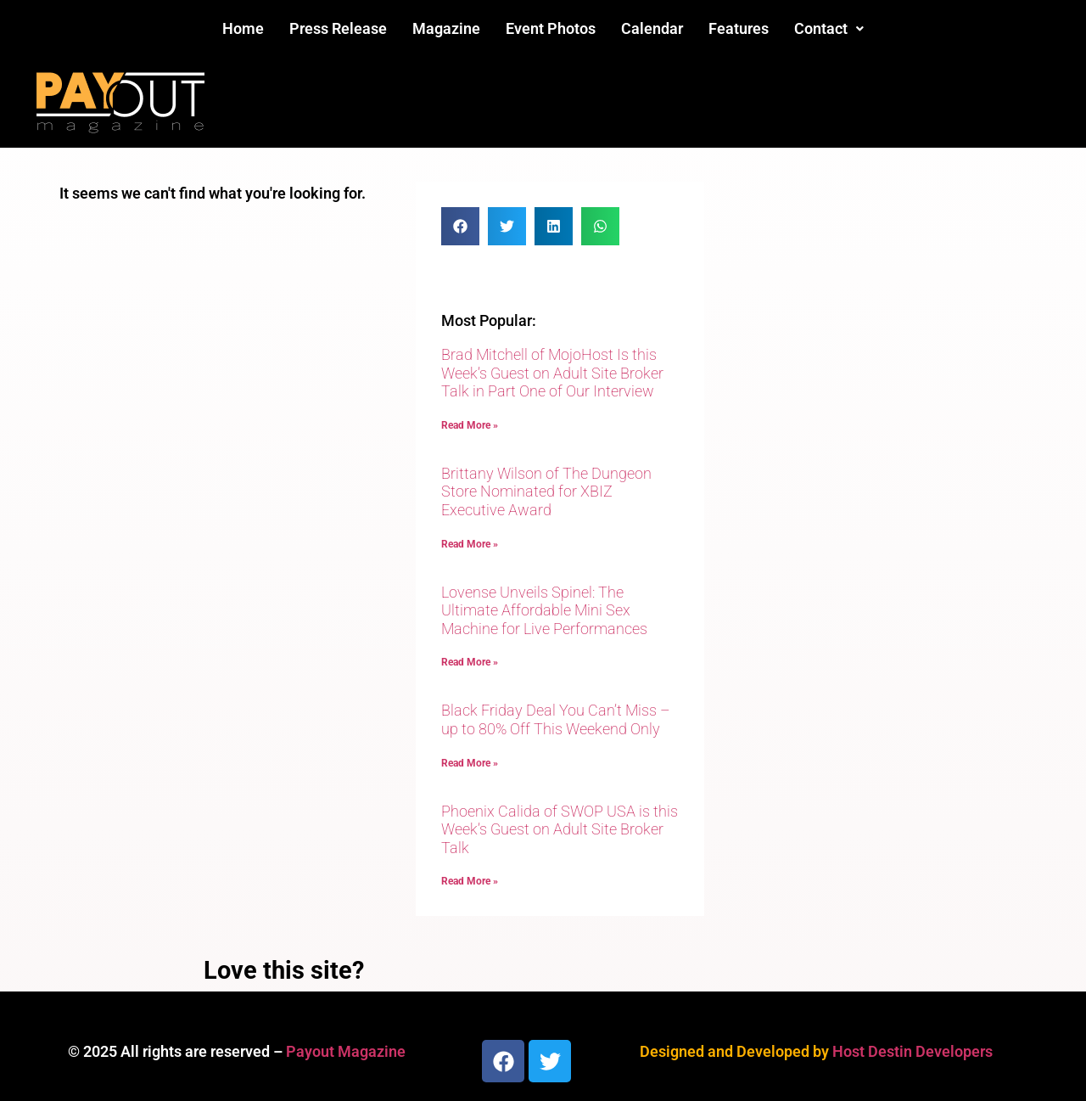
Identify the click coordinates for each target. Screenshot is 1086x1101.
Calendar (652, 28)
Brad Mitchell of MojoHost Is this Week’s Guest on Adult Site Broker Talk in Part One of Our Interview (552, 372)
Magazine (446, 28)
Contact (829, 28)
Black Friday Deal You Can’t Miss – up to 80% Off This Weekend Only (555, 719)
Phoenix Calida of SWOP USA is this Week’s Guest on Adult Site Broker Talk (559, 829)
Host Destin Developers (912, 1051)
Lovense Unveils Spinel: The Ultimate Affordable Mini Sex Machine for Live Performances (544, 610)
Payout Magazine (346, 1051)
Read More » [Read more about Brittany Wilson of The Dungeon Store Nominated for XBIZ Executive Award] (469, 544)
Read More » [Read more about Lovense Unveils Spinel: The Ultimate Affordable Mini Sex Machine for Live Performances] (469, 662)
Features (738, 28)
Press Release (338, 28)
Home (243, 28)
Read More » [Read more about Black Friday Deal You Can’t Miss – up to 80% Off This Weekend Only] (469, 763)
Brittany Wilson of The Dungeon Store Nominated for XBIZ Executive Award (546, 491)
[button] (828, 28)
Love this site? (284, 970)
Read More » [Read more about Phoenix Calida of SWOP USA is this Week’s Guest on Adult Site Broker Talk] (469, 881)
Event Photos (551, 28)
